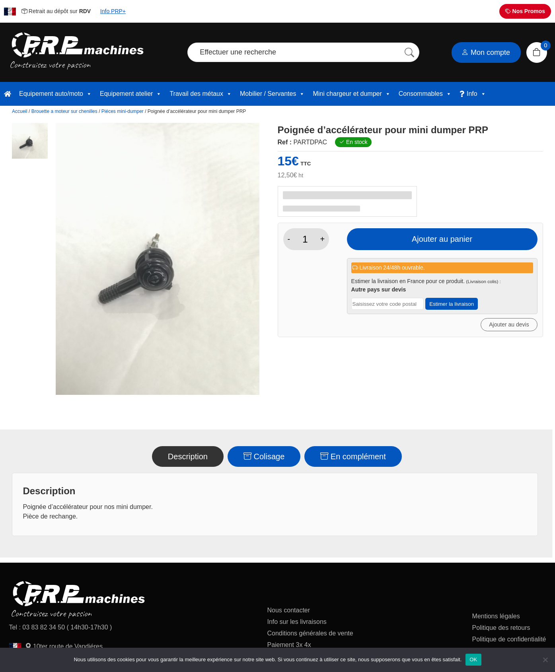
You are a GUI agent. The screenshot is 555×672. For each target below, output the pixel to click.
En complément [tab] (353, 456)
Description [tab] (188, 456)
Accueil (19, 111)
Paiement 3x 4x (289, 644)
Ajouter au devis (509, 324)
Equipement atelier (131, 94)
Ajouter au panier (442, 239)
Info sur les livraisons (296, 621)
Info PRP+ (113, 11)
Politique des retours (502, 627)
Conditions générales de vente (310, 633)
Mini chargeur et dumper (351, 94)
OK (473, 659)
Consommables (425, 94)
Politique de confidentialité (509, 639)
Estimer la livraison (451, 304)
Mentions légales (496, 616)
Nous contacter (288, 610)
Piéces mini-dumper (122, 111)
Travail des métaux (200, 94)
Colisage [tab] (263, 456)
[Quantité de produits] (305, 239)
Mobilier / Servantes (272, 94)
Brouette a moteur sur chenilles (64, 111)
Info (476, 94)
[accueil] (7, 94)
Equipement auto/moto (55, 94)
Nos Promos (525, 11)
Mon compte (486, 52)
